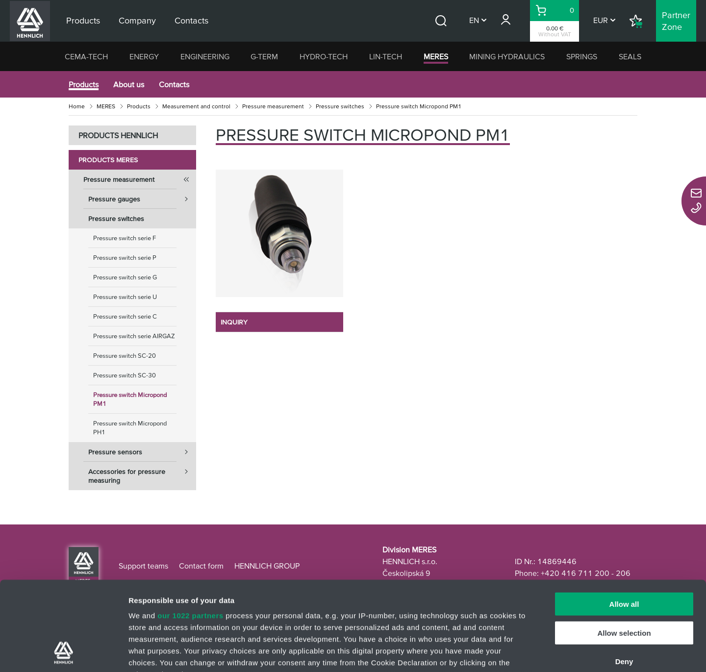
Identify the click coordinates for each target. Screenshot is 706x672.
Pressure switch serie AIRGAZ (134, 336)
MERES (436, 56)
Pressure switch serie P (124, 257)
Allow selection (624, 549)
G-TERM (264, 56)
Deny (624, 578)
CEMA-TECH (86, 56)
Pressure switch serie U (125, 296)
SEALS (630, 56)
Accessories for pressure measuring (142, 473)
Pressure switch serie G (125, 277)
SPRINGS (581, 56)
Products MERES (108, 160)
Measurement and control (196, 106)
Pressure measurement (273, 106)
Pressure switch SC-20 (124, 355)
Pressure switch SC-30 (124, 375)
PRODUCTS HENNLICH (118, 135)
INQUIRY (234, 322)
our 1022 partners (190, 532)
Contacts (174, 84)
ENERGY (144, 56)
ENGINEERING (204, 56)
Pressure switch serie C (125, 316)
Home (77, 106)
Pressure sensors (142, 452)
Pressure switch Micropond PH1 (130, 428)
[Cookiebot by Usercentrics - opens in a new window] (63, 653)
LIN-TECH (385, 56)
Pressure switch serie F (124, 238)
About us (128, 84)
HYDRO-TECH (324, 56)
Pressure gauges (142, 199)
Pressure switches (340, 106)
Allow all (624, 521)
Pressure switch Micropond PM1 (130, 399)
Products (84, 84)
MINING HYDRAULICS (507, 56)
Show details (514, 652)
